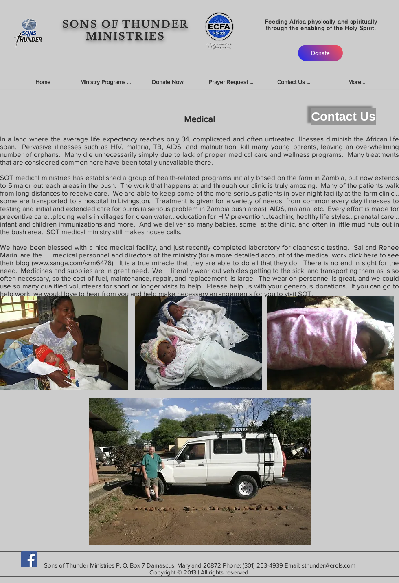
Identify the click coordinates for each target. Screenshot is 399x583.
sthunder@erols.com (328, 565)
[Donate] (320, 53)
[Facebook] (29, 559)
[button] (105, 82)
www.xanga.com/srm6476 (72, 262)
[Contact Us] (343, 116)
